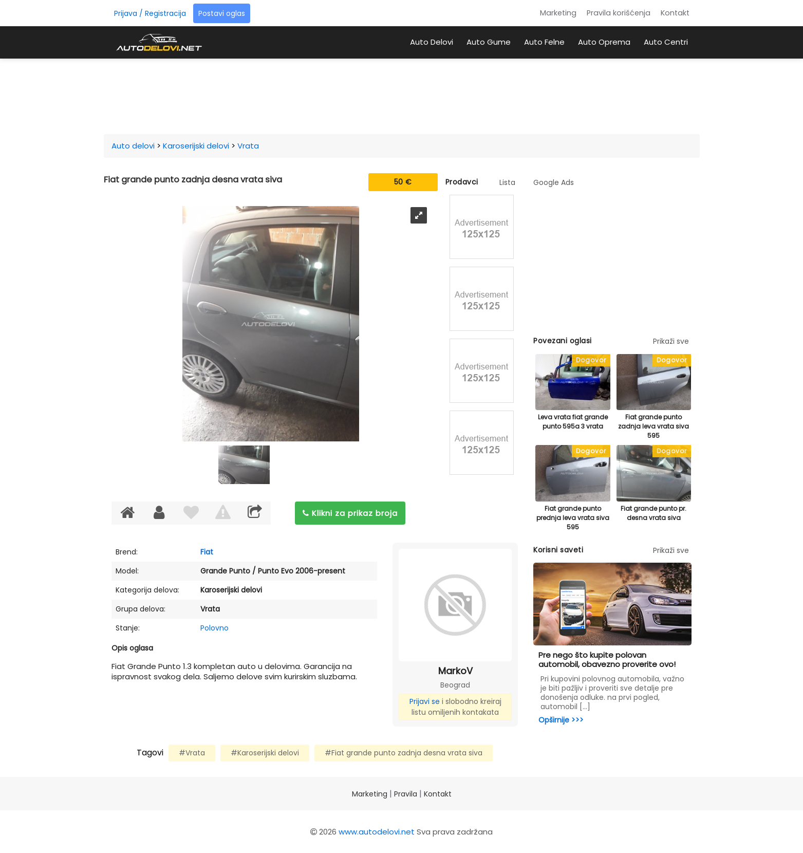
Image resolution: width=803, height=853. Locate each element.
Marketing (558, 13)
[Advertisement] (402, 94)
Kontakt (675, 13)
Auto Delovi (431, 41)
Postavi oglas (221, 13)
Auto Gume (488, 41)
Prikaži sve (671, 341)
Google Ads (553, 182)
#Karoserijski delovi (265, 753)
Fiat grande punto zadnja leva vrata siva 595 (653, 426)
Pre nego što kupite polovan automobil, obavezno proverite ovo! (607, 660)
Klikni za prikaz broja (350, 513)
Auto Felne (544, 41)
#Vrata (192, 753)
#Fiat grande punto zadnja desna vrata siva (403, 753)
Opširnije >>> (561, 720)
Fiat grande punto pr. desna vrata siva (653, 513)
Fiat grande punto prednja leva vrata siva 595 (572, 517)
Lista (507, 182)
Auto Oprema (604, 41)
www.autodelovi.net (377, 831)
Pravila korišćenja (618, 13)
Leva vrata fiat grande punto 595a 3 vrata (573, 422)
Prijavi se (424, 701)
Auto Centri (666, 41)
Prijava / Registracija (150, 13)
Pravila (405, 794)
